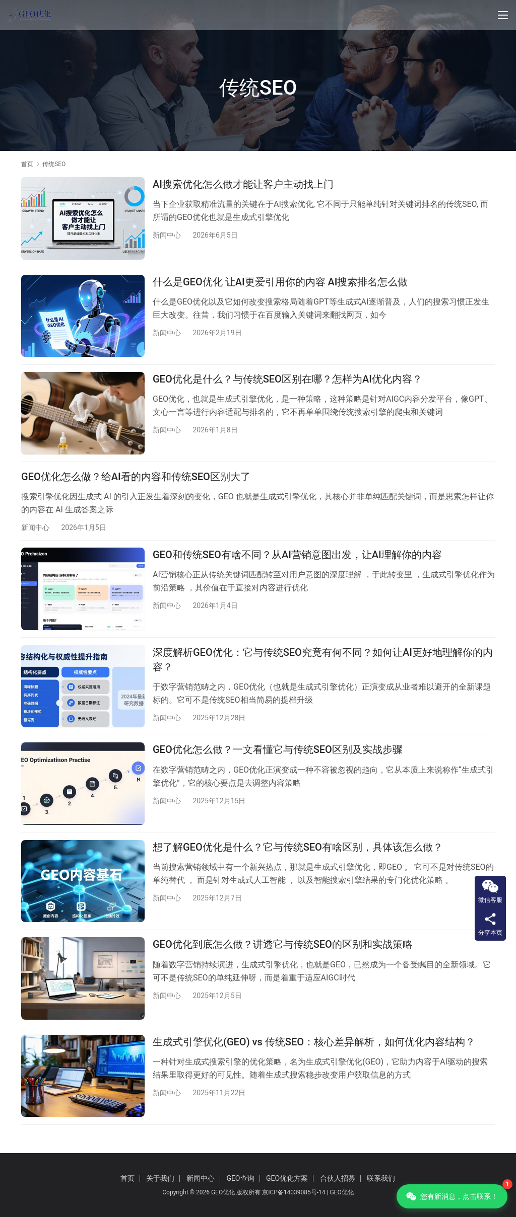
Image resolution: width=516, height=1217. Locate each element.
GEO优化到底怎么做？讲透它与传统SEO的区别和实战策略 (283, 956)
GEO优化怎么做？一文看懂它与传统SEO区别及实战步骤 (278, 758)
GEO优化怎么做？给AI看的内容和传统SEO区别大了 (135, 481)
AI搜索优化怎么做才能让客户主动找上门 (243, 184)
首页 (27, 164)
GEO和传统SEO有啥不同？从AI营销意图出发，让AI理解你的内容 (297, 560)
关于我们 (160, 1178)
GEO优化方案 (287, 1178)
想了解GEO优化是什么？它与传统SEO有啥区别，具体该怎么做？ (298, 857)
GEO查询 (240, 1178)
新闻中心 (167, 235)
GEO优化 (341, 1192)
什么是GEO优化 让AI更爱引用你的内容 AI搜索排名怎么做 (280, 283)
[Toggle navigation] (502, 15)
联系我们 (381, 1178)
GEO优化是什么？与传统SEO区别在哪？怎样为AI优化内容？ (287, 382)
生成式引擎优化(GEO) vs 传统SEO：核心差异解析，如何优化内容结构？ (314, 1054)
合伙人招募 (337, 1178)
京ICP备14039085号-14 (293, 1192)
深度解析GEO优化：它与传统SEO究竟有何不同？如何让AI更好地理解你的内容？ (323, 666)
